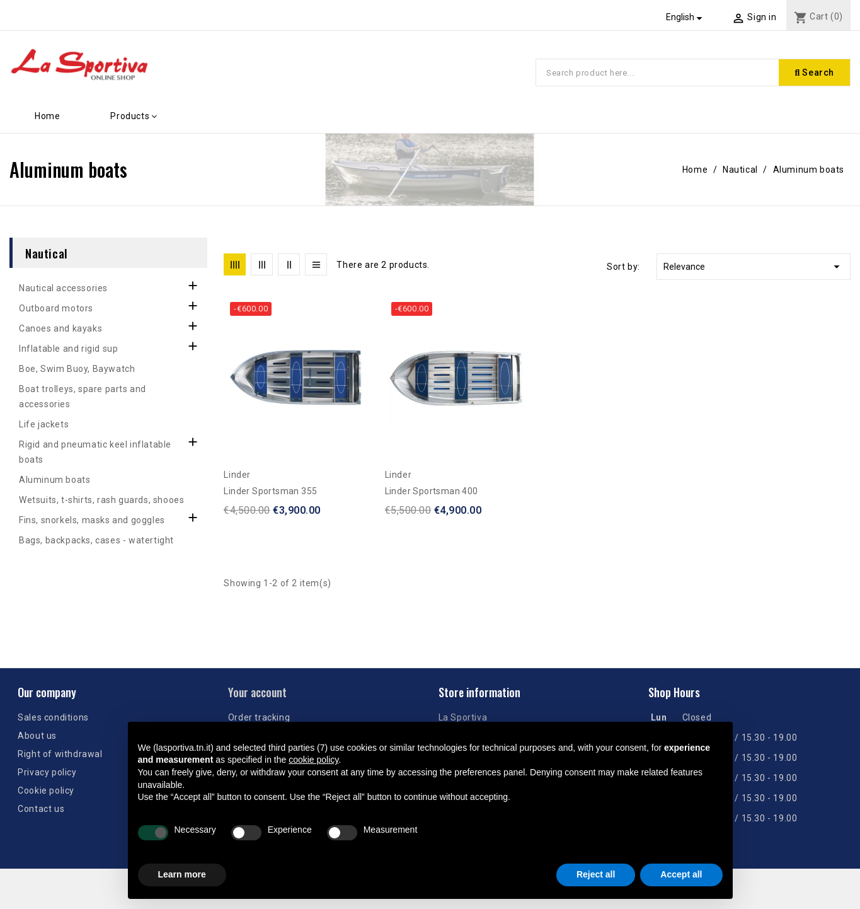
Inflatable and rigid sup (68, 349)
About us (37, 736)
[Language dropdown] (686, 17)
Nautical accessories (63, 288)
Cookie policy (46, 790)
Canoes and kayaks (60, 328)
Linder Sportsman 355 (270, 491)
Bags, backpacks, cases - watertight (96, 540)
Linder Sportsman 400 (431, 491)
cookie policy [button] (313, 760)
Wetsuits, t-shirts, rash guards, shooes (101, 500)
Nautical (46, 252)
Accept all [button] (681, 874)
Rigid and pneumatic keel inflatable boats (95, 452)
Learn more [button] (182, 874)
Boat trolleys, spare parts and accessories (82, 396)
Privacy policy (47, 772)
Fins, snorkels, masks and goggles (92, 520)
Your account (257, 692)
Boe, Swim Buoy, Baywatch (77, 369)
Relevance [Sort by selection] (753, 266)
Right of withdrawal (60, 754)
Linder (237, 475)
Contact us (41, 809)
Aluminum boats (54, 480)
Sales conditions (53, 717)
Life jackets (44, 424)
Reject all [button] (595, 874)
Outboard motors (56, 308)
